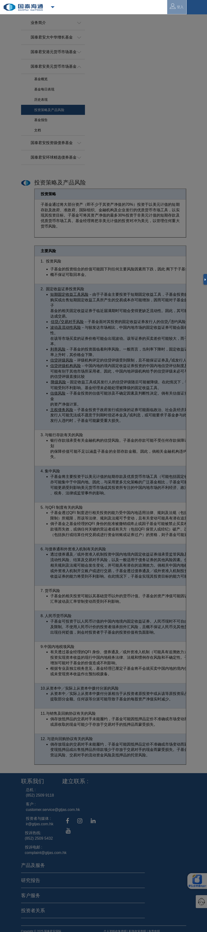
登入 (177, 6)
